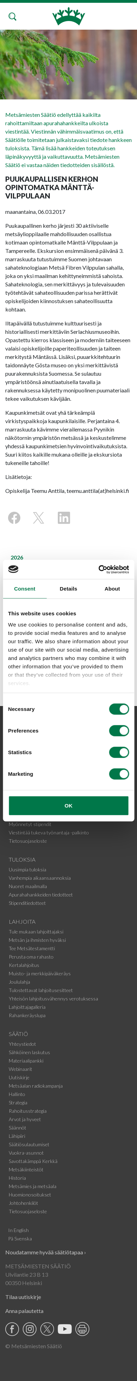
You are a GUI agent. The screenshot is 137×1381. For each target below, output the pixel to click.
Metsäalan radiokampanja (36, 1086)
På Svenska (20, 1238)
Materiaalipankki (26, 1061)
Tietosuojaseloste (28, 841)
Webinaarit (20, 1069)
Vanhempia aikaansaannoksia (40, 878)
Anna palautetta (24, 1310)
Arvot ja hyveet (25, 1119)
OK (68, 806)
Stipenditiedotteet (27, 903)
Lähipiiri (17, 1136)
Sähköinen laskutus (29, 1052)
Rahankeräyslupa (27, 1015)
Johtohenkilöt (23, 1203)
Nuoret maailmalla (28, 886)
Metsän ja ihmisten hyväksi (37, 940)
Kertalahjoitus (24, 965)
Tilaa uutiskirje (23, 1296)
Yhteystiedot (22, 1044)
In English (18, 1230)
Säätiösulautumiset (29, 1144)
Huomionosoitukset (30, 1195)
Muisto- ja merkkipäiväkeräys (40, 973)
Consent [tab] (24, 589)
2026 (17, 557)
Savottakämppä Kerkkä (33, 1161)
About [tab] (112, 589)
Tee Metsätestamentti (32, 948)
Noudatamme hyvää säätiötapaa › (45, 1252)
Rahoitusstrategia (28, 1111)
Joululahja (19, 982)
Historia (17, 1178)
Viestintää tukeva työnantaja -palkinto (49, 832)
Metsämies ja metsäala (32, 1186)
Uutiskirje (19, 1077)
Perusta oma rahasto (31, 957)
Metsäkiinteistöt (26, 1169)
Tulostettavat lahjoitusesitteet (41, 990)
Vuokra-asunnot (26, 1153)
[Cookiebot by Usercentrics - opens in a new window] (98, 569)
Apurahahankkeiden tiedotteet (41, 895)
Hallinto (17, 1094)
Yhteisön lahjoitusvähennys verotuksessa (53, 998)
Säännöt (17, 1128)
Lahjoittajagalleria (27, 1007)
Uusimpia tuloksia (27, 869)
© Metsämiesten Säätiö (33, 1346)
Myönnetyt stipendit (30, 824)
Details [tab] (68, 589)
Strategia (18, 1102)
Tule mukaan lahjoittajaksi (36, 932)
